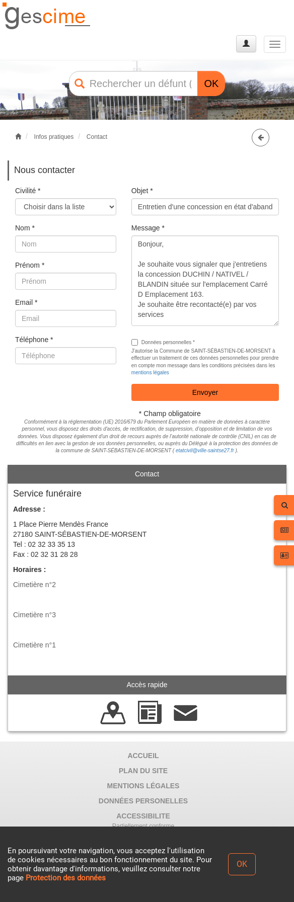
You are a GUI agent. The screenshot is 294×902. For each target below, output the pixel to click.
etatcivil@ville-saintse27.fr (205, 450)
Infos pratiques (54, 136)
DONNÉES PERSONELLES (143, 801)
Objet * (142, 191)
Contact (97, 136)
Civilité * (28, 191)
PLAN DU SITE (143, 771)
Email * (26, 302)
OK (211, 83)
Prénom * (29, 265)
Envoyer (205, 392)
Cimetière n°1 (34, 645)
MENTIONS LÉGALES (143, 786)
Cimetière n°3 (34, 615)
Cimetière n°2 (34, 585)
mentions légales (150, 372)
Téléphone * (34, 340)
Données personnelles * (163, 342)
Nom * (25, 228)
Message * (148, 228)
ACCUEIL (143, 756)
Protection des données (66, 877)
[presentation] (91, 391)
